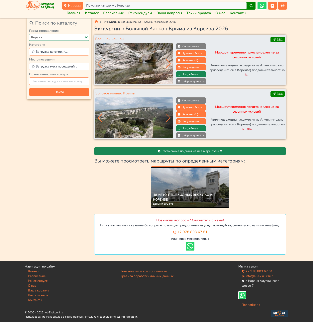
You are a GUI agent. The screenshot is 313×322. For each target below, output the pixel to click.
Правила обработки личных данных (147, 276)
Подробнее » (251, 305)
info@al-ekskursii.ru (258, 276)
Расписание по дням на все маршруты (190, 151)
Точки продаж (198, 13)
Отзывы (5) (187, 114)
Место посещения (42, 59)
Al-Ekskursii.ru (54, 312)
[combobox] (59, 37)
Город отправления (44, 31)
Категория (37, 45)
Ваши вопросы (169, 13)
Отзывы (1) (187, 60)
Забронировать (191, 81)
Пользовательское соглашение (143, 271)
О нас (220, 13)
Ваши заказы (38, 295)
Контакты (238, 13)
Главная (73, 13)
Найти (59, 92)
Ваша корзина (38, 290)
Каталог (92, 13)
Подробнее (187, 74)
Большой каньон (109, 39)
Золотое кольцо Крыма (115, 93)
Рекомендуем (140, 13)
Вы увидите (188, 67)
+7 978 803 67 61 (190, 232)
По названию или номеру (48, 74)
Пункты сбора (189, 53)
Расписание (113, 13)
